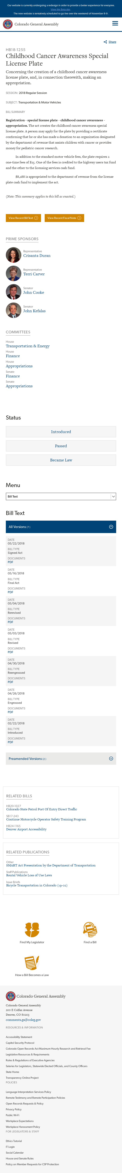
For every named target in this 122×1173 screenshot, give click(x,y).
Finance (13, 356)
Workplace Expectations (20, 1121)
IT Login (10, 1146)
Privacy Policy (14, 1109)
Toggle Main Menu (114, 23)
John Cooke (33, 292)
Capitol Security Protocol (20, 1042)
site (68, 9)
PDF (10, 562)
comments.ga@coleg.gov (23, 1019)
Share (112, 42)
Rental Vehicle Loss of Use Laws (29, 875)
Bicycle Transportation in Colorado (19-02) (37, 885)
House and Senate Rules (20, 1158)
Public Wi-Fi (12, 1115)
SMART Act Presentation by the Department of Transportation (51, 865)
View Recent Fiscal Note (62, 217)
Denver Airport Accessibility (26, 829)
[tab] (61, 527)
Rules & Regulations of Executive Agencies (30, 1060)
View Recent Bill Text (21, 217)
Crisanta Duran (37, 255)
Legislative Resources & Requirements (27, 1054)
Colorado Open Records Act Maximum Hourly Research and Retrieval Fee (48, 1048)
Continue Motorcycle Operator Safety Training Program (46, 819)
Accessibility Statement (19, 1037)
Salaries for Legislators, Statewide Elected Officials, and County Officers (46, 1066)
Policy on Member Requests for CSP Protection (32, 1164)
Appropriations (19, 366)
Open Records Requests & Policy (25, 1103)
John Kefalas (34, 311)
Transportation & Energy (28, 346)
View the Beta (58, 9)
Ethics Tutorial (14, 1141)
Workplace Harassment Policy (23, 1126)
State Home (12, 1071)
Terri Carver (34, 274)
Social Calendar (15, 1152)
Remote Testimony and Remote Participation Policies (35, 1097)
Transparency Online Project (22, 1077)
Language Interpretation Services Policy (28, 1091)
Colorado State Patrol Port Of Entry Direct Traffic (41, 809)
